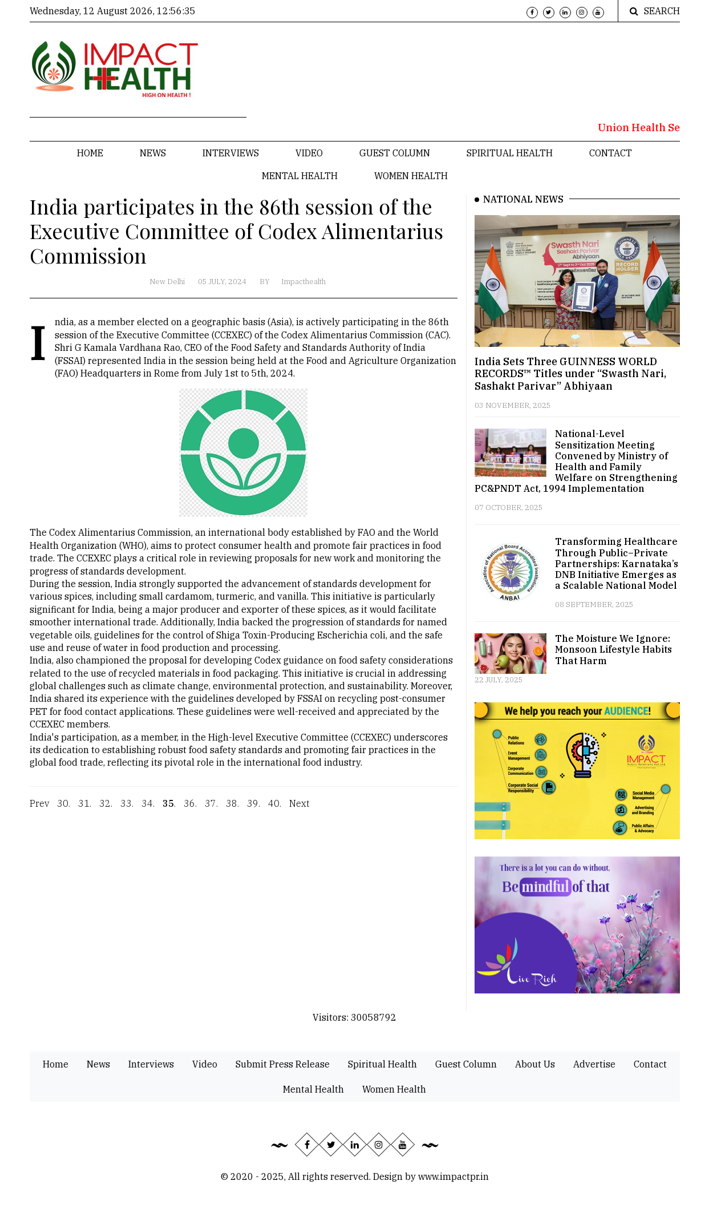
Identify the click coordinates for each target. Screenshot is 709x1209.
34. (148, 812)
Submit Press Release (283, 1064)
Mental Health (300, 175)
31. (84, 812)
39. (253, 812)
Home (90, 153)
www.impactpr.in (453, 1176)
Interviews (230, 153)
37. (211, 812)
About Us (535, 1064)
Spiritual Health (510, 153)
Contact (610, 153)
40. (274, 812)
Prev (39, 812)
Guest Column (394, 153)
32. (105, 812)
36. (190, 812)
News (153, 153)
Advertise (594, 1064)
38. (232, 812)
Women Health (411, 175)
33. (126, 812)
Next (299, 812)
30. (63, 812)
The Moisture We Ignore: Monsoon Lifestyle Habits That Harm (613, 649)
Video (309, 153)
